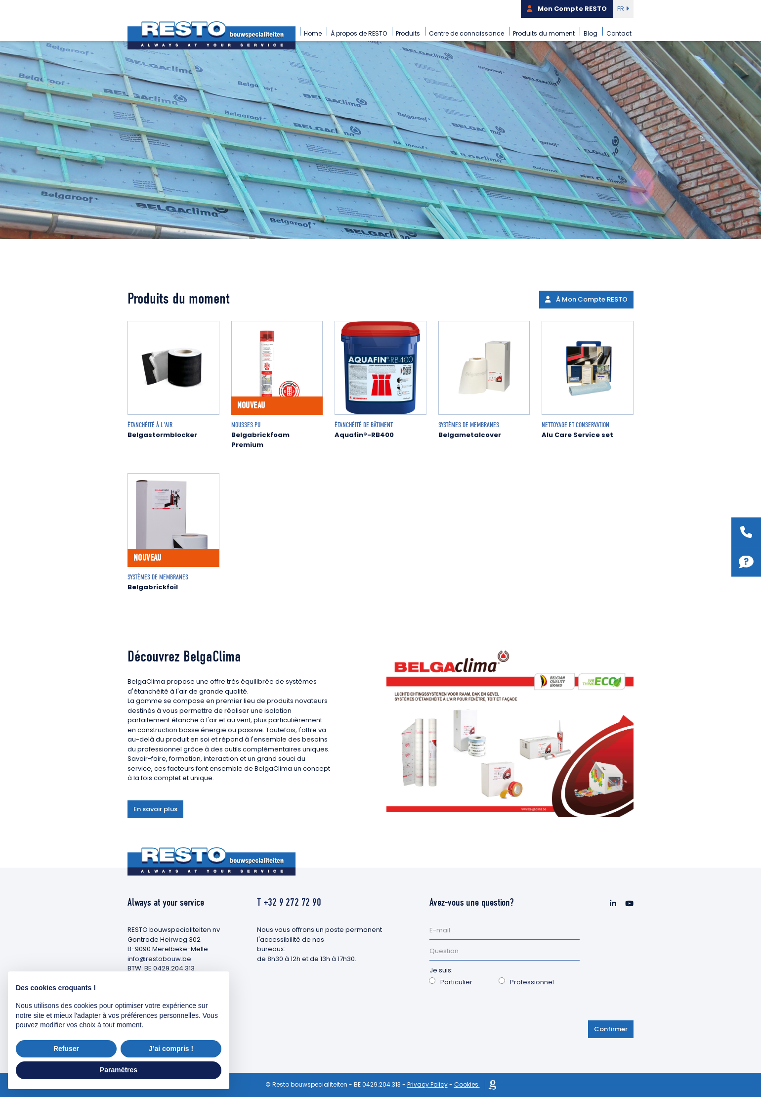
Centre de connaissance (466, 33)
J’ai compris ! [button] (171, 1049)
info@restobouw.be (159, 959)
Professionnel (532, 982)
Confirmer (611, 1029)
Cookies (467, 1084)
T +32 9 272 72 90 (289, 902)
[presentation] (504, 1011)
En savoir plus (155, 809)
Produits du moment (544, 33)
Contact (619, 33)
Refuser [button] (66, 1049)
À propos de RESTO (359, 33)
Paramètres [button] (118, 1070)
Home (313, 33)
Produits (408, 33)
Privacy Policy (427, 1084)
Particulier (456, 982)
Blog (590, 33)
